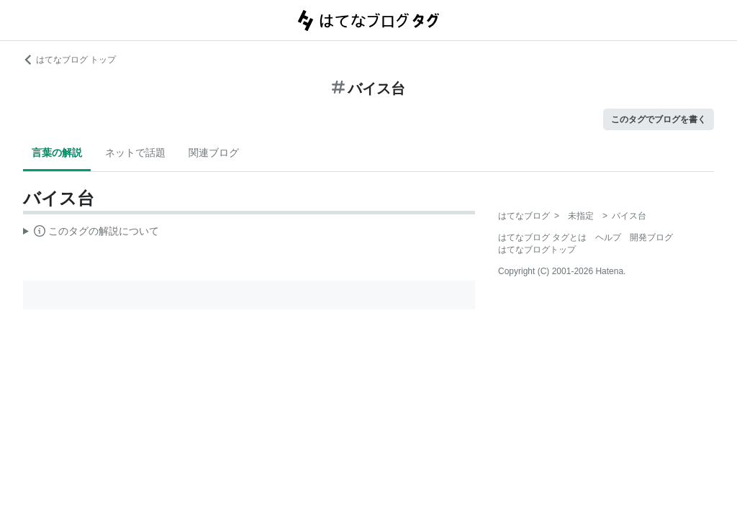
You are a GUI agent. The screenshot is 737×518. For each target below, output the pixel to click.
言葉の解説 (57, 152)
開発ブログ (651, 237)
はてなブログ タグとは (542, 237)
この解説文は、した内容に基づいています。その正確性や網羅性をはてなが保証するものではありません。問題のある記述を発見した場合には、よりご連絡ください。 (91, 233)
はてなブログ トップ (69, 60)
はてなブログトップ (537, 250)
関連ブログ (214, 152)
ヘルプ (608, 237)
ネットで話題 (135, 152)
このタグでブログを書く (658, 119)
